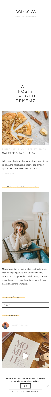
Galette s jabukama (18, 153)
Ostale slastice (20, 149)
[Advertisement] (25, 49)
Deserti (6, 149)
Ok (25, 386)
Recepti (34, 149)
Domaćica (25, 12)
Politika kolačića (25, 392)
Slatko (43, 149)
